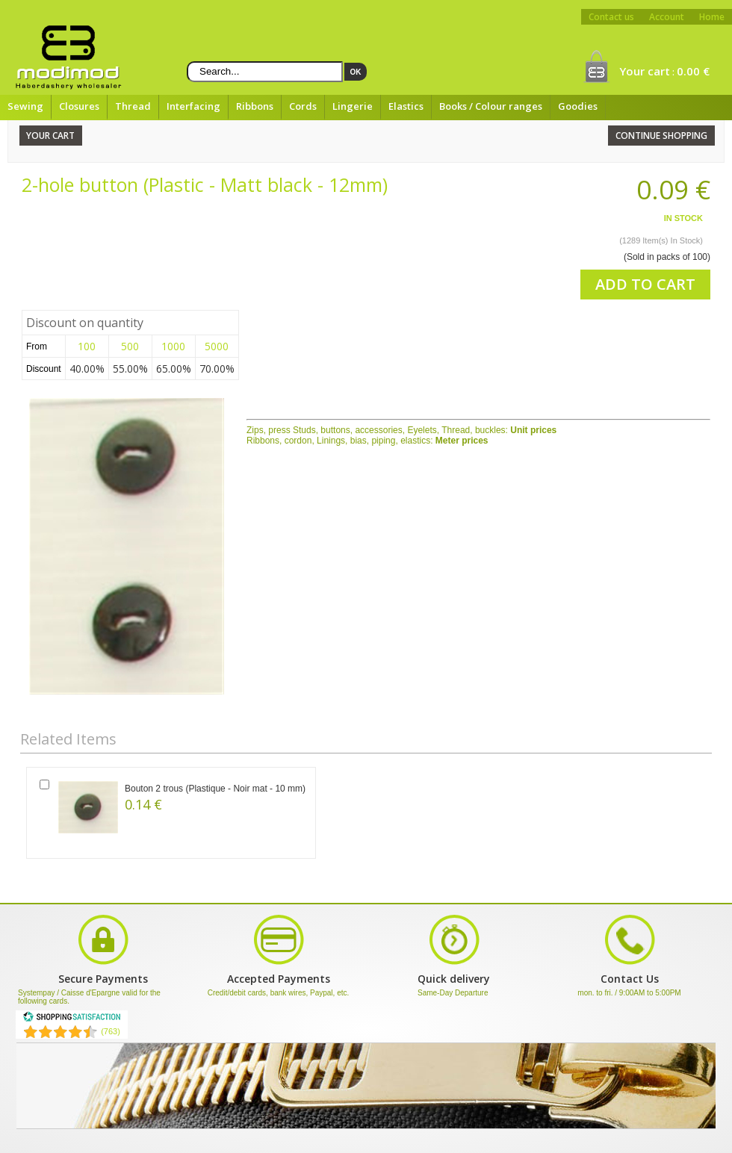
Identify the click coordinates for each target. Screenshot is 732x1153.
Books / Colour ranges (490, 106)
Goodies (578, 106)
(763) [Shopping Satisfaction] (110, 1031)
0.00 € (693, 70)
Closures (79, 106)
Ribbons (254, 106)
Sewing (25, 106)
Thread (133, 106)
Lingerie (352, 106)
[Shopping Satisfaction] (71, 1019)
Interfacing (193, 106)
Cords (303, 106)
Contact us (611, 16)
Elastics (406, 106)
